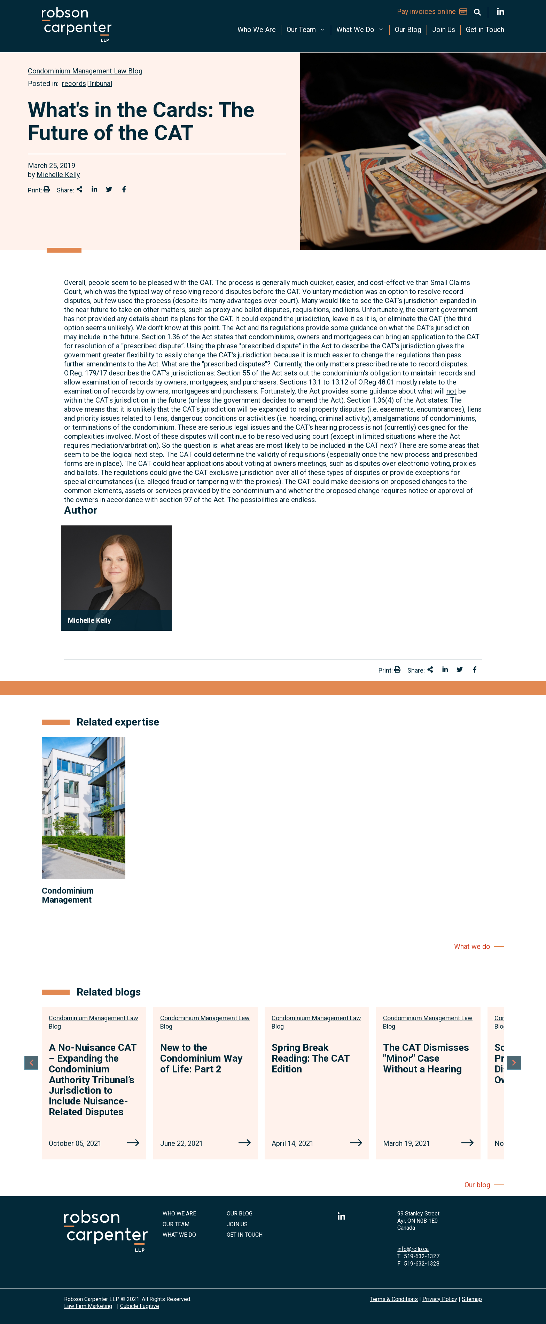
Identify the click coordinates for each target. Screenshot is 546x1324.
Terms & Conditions (394, 1299)
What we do (472, 946)
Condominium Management (68, 895)
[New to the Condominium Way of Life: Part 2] (245, 1143)
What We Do (361, 29)
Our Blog (408, 29)
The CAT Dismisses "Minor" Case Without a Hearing (426, 1058)
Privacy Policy (439, 1299)
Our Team (307, 29)
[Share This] (80, 189)
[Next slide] (515, 1066)
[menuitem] (256, 30)
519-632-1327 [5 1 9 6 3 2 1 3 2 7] (421, 1256)
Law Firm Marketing (88, 1306)
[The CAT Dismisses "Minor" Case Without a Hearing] (467, 1143)
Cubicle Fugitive (139, 1306)
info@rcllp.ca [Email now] (413, 1249)
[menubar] (321, 30)
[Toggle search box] (477, 12)
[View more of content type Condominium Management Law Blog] (85, 71)
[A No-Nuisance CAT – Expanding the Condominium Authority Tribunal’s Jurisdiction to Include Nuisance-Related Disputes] (133, 1143)
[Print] (47, 189)
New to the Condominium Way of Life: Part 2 (201, 1058)
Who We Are (256, 29)
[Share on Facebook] (124, 189)
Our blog (477, 1185)
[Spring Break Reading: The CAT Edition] (356, 1143)
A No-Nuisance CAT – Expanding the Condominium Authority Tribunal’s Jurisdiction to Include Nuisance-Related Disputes (92, 1080)
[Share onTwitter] (109, 189)
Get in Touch (485, 29)
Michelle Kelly (58, 175)
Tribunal (100, 83)
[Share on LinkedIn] (95, 189)
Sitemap (472, 1299)
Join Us (443, 29)
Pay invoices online (432, 11)
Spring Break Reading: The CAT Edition (311, 1058)
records (74, 83)
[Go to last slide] (31, 1066)
